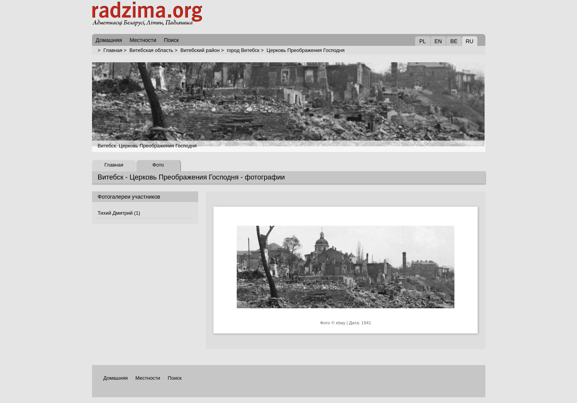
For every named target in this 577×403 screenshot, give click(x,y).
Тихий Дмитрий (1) (119, 213)
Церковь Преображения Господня (305, 50)
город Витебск (243, 50)
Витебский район (200, 50)
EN (438, 41)
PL (422, 41)
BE (453, 41)
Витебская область (151, 50)
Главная (112, 50)
